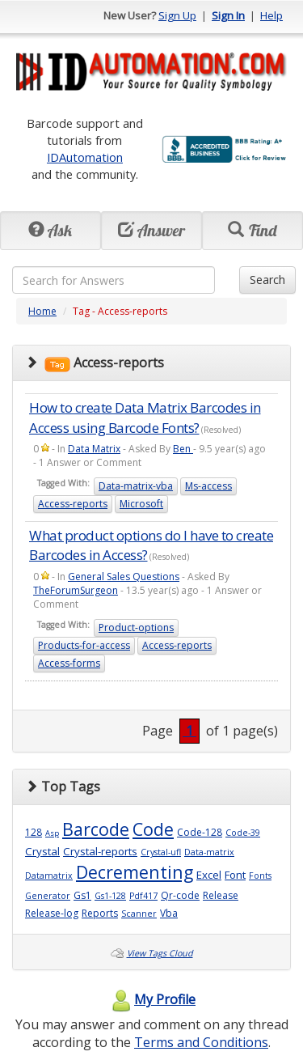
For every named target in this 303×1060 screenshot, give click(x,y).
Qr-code (180, 895)
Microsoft (141, 504)
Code (153, 829)
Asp (52, 833)
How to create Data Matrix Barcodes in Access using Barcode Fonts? (145, 417)
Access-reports (72, 504)
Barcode (95, 829)
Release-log (51, 913)
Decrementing (134, 872)
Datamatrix (49, 875)
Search (267, 279)
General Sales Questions (123, 576)
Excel (208, 874)
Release (220, 895)
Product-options (136, 627)
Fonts (260, 875)
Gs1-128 (110, 895)
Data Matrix (94, 449)
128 (33, 832)
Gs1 (82, 895)
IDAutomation (85, 157)
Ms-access (208, 486)
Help (271, 15)
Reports (100, 913)
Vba (169, 913)
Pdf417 (143, 895)
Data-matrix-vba (136, 486)
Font (235, 874)
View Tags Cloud (160, 953)
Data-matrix (209, 852)
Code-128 (199, 832)
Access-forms (69, 663)
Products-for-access (84, 645)
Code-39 (242, 832)
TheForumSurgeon (75, 590)
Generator (47, 895)
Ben (183, 449)
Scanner (139, 913)
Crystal (42, 851)
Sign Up (177, 15)
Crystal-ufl (161, 852)
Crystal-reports (100, 851)
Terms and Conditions (201, 1042)
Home (42, 311)
